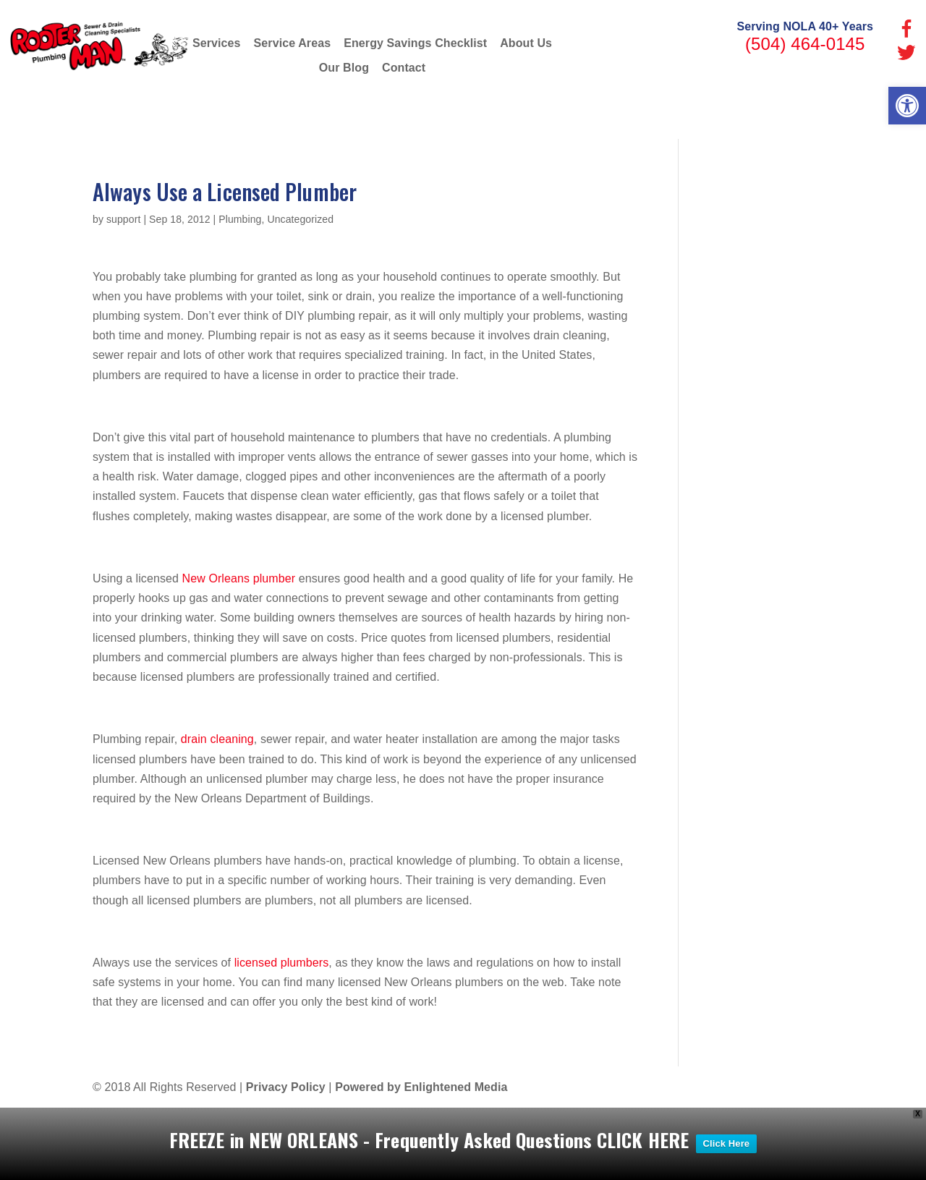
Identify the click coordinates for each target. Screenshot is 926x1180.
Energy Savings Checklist (415, 43)
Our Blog (344, 67)
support (123, 219)
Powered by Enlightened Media (421, 1087)
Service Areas (292, 43)
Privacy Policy (286, 1087)
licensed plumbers (281, 962)
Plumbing (239, 219)
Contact (403, 67)
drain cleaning (217, 739)
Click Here (726, 1143)
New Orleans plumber (239, 578)
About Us (526, 43)
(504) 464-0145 (805, 44)
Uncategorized (300, 219)
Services (216, 43)
